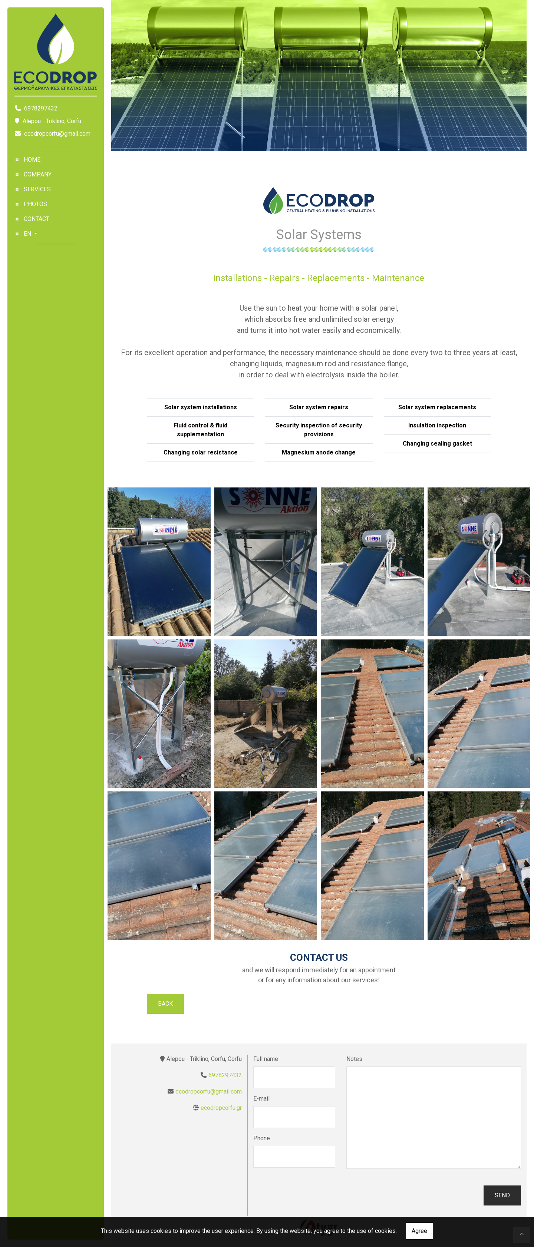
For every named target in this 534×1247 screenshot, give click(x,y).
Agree (419, 1230)
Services (37, 189)
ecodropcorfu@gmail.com (57, 133)
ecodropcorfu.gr (221, 1107)
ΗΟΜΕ (32, 159)
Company (38, 174)
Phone (261, 1138)
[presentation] (309, 1195)
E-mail (261, 1098)
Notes (354, 1058)
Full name (265, 1058)
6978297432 (225, 1075)
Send (502, 1195)
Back (165, 1003)
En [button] (28, 233)
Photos (35, 204)
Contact (36, 218)
